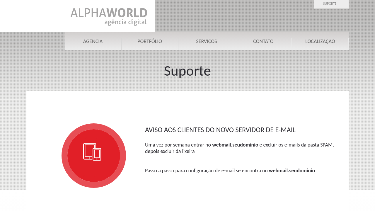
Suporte (329, 3)
